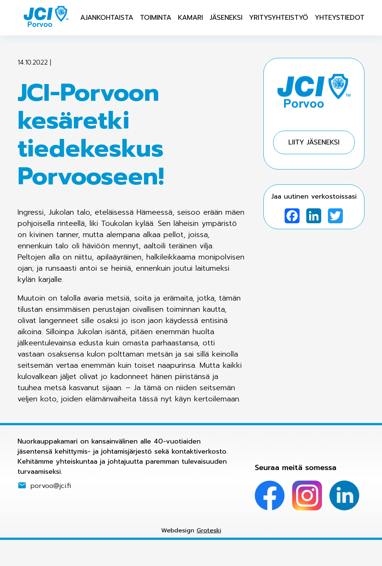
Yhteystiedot (339, 17)
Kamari (190, 17)
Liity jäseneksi (313, 142)
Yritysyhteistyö (278, 17)
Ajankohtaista (106, 17)
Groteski (209, 530)
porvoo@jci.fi (50, 486)
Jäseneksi (226, 17)
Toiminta (155, 17)
